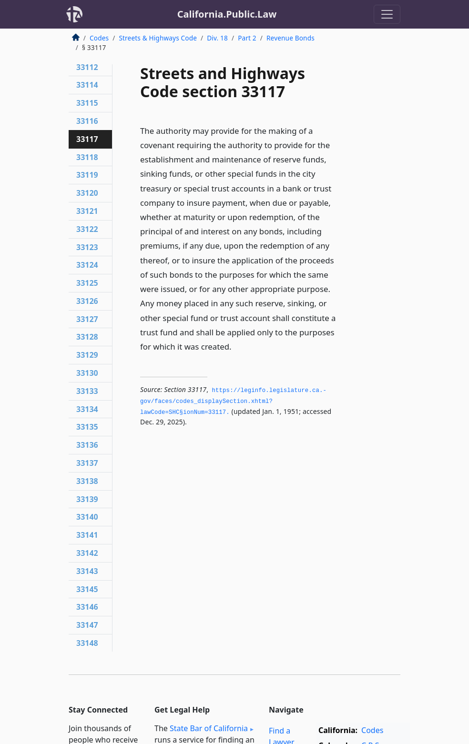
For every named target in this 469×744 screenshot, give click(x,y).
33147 (87, 625)
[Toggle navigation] (387, 14)
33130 (87, 373)
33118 (87, 157)
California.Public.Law (227, 14)
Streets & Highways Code (158, 37)
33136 (87, 445)
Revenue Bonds (290, 37)
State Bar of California (209, 728)
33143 (87, 571)
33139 (87, 499)
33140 (87, 517)
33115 (87, 103)
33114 (87, 85)
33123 (87, 247)
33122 (87, 229)
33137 (87, 463)
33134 (87, 409)
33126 (87, 301)
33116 (87, 121)
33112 (87, 67)
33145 (87, 589)
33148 (87, 643)
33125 (87, 283)
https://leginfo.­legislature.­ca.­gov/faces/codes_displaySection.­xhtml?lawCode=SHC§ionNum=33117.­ (233, 401)
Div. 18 (217, 37)
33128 (87, 337)
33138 (87, 481)
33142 (87, 553)
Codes (99, 37)
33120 (87, 193)
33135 (87, 427)
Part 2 (247, 37)
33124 (87, 265)
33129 (87, 355)
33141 (87, 535)
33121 (87, 211)
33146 (87, 607)
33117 (87, 139)
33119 (87, 175)
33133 (87, 391)
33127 (87, 319)
